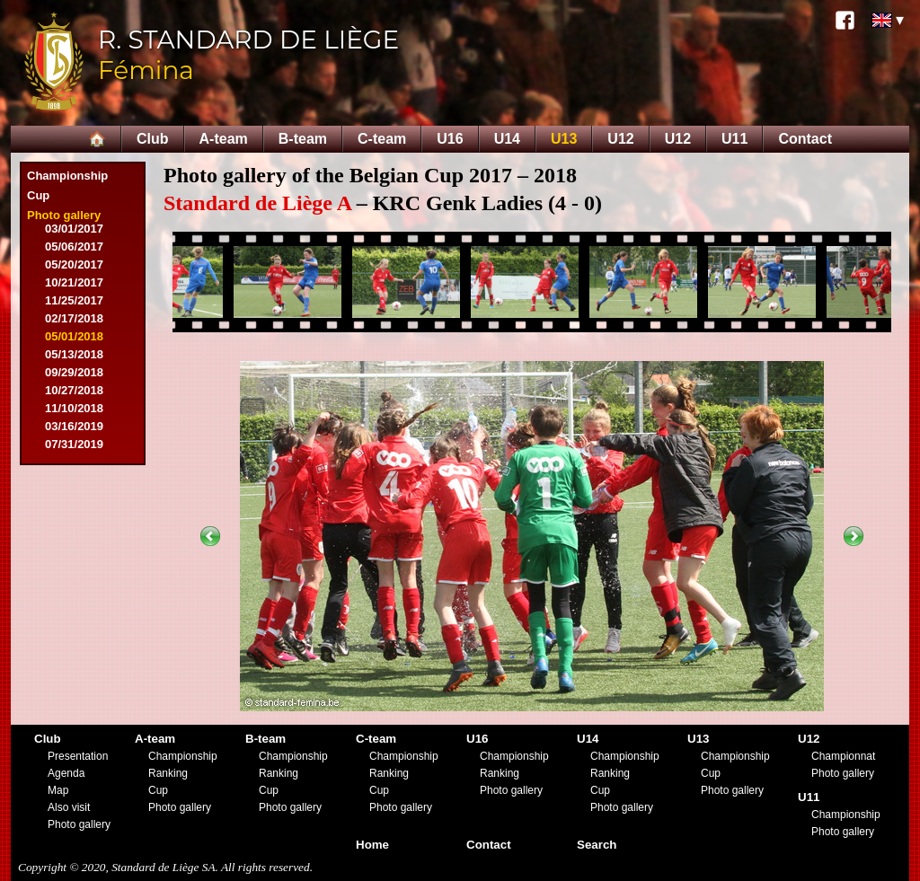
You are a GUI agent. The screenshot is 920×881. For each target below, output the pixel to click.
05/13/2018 (74, 354)
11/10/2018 (74, 408)
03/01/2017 (74, 228)
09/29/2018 (74, 372)
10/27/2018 (74, 390)
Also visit (69, 807)
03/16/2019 (74, 426)
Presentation (78, 756)
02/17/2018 (74, 318)
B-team (303, 138)
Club (153, 138)
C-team (382, 138)
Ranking (168, 773)
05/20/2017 (74, 264)
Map (58, 790)
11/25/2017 (74, 300)
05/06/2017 (74, 246)
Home (372, 844)
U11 (734, 138)
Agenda (66, 773)
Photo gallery (64, 215)
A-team (223, 138)
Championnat (843, 756)
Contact (805, 138)
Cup (38, 195)
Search (596, 844)
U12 (620, 138)
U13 (564, 138)
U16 (450, 138)
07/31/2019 (74, 444)
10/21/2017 (74, 282)
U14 (507, 138)
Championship (67, 175)
